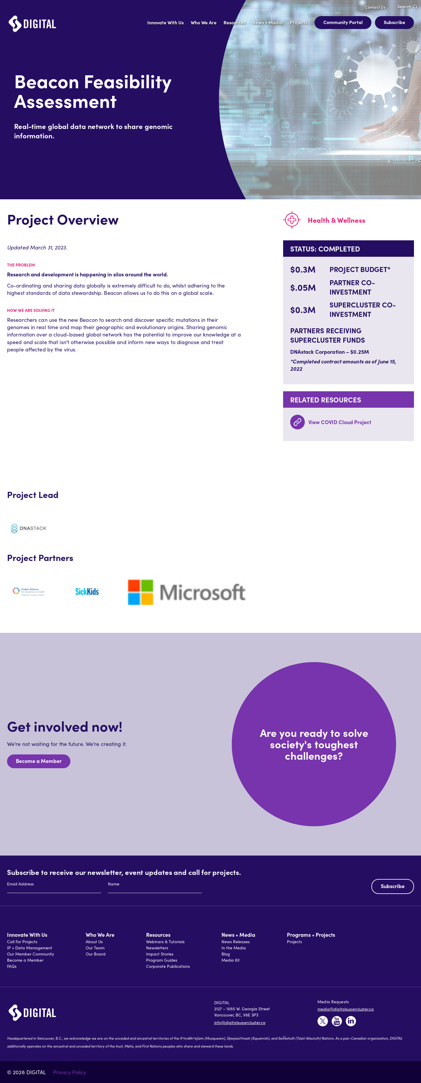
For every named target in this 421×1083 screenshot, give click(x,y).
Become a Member (39, 760)
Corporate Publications (168, 966)
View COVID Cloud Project (339, 422)
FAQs (11, 966)
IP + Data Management (29, 948)
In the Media (234, 948)
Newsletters (157, 948)
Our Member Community (30, 954)
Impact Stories (159, 954)
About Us (94, 941)
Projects (294, 941)
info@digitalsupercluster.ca (240, 1022)
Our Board (96, 954)
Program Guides (161, 960)
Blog (226, 954)
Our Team (95, 948)
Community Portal (343, 22)
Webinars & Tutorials (165, 941)
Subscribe (394, 22)
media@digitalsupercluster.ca (345, 1009)
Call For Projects (22, 941)
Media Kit (231, 960)
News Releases (236, 941)
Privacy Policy (69, 1072)
